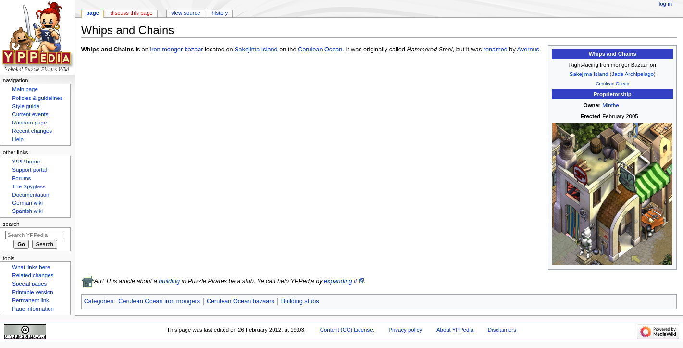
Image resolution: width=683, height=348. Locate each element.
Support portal (29, 170)
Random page (29, 122)
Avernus (528, 49)
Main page (25, 89)
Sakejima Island (589, 74)
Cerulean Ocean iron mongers (159, 301)
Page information (33, 308)
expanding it (340, 281)
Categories (98, 301)
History (220, 13)
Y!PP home (26, 161)
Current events (30, 114)
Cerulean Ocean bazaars (240, 301)
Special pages (29, 283)
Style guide (25, 106)
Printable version (32, 292)
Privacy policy (405, 330)
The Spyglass (28, 186)
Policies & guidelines (37, 98)
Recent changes (32, 131)
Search (11, 224)
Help (18, 139)
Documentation (30, 195)
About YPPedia (454, 330)
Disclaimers (502, 330)
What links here (31, 267)
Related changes (32, 275)
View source (185, 13)
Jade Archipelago (632, 74)
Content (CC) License (346, 330)
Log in (665, 4)
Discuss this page (132, 13)
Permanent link (30, 300)
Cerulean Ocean (612, 83)
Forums (21, 178)
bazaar (194, 49)
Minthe (610, 105)
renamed (496, 49)
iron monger (166, 49)
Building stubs (300, 301)
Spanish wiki (27, 211)
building (169, 281)
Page (92, 13)
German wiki (27, 203)
